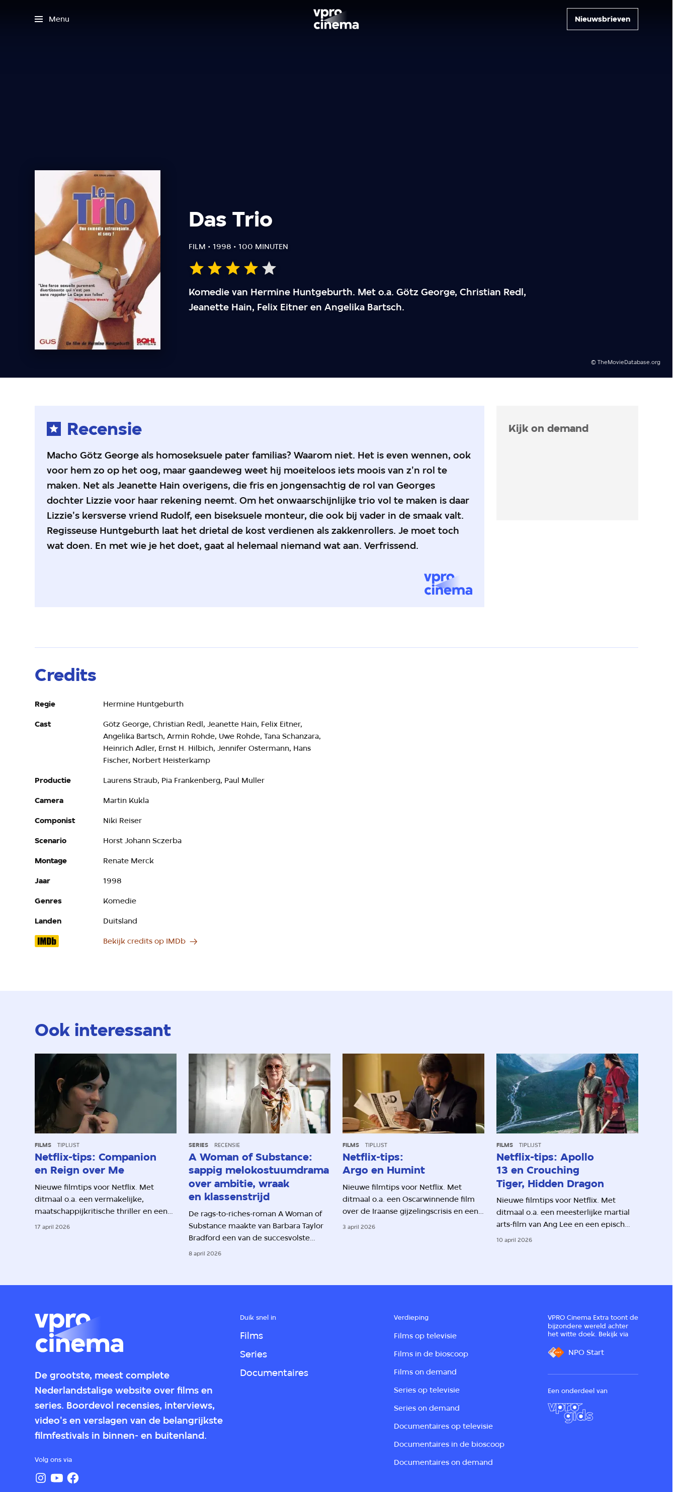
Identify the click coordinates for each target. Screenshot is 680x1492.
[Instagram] (41, 1478)
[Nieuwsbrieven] (602, 19)
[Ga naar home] (336, 19)
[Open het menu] (52, 19)
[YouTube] (57, 1478)
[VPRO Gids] (570, 1413)
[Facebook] (73, 1478)
